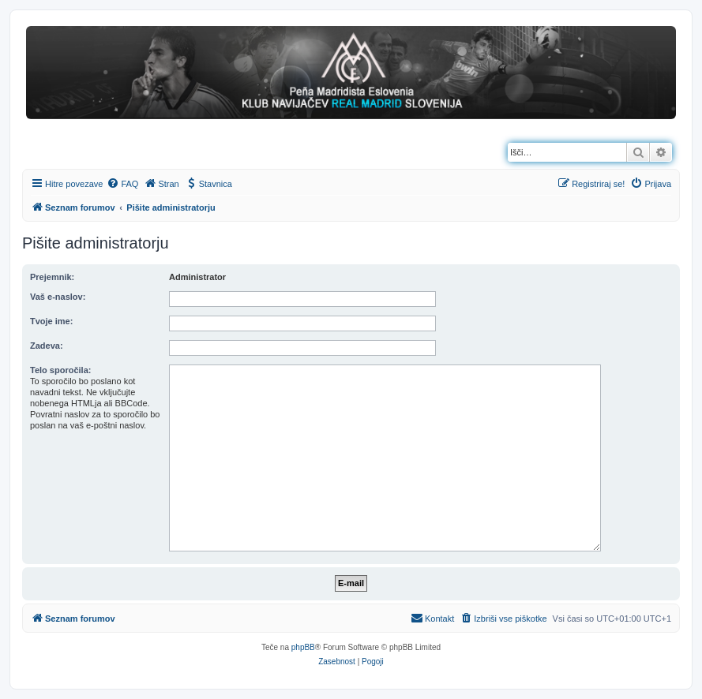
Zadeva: (46, 345)
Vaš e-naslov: (57, 296)
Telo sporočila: (60, 370)
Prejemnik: (52, 277)
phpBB (303, 647)
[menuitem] (122, 183)
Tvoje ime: (51, 321)
